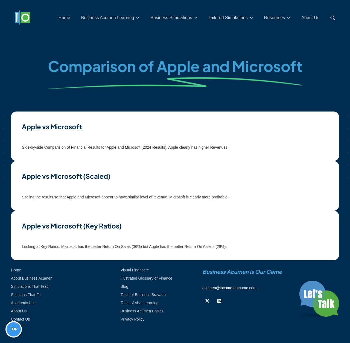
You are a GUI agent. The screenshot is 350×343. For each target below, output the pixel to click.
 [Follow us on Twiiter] (207, 301)
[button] (110, 17)
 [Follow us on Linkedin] (219, 301)
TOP (14, 329)
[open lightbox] (175, 136)
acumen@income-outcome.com (229, 288)
